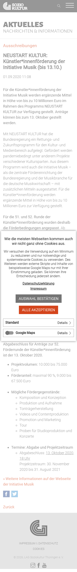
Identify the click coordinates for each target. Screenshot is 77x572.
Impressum (38, 289)
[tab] (38, 323)
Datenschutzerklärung (38, 283)
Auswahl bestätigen (39, 298)
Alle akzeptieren (38, 310)
